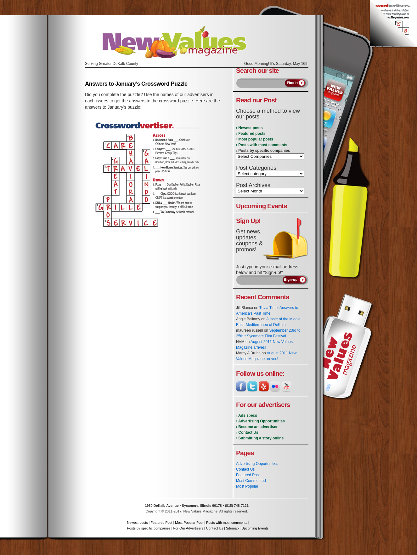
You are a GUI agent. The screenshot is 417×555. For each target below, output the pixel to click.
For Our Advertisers (188, 528)
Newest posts (137, 522)
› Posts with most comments (261, 145)
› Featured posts (250, 133)
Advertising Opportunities (257, 463)
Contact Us (245, 469)
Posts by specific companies (148, 528)
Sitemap (232, 528)
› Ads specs (246, 415)
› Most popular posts (254, 139)
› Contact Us (247, 432)
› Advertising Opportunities (260, 421)
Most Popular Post (189, 522)
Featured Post (248, 475)
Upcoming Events (254, 528)
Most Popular (247, 486)
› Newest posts (249, 128)
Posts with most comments (226, 522)
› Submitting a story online (260, 438)
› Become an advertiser (257, 427)
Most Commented (251, 480)
